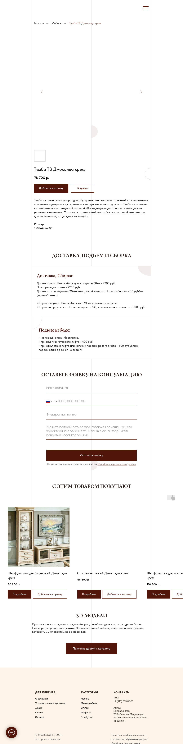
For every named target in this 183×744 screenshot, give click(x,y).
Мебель (56, 23)
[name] (91, 388)
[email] (91, 415)
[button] (82, 188)
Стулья (85, 708)
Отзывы (39, 717)
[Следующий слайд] (141, 92)
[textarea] (91, 431)
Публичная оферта (137, 739)
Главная (39, 23)
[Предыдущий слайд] (42, 92)
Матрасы (86, 712)
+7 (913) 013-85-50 (123, 701)
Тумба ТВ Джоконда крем (85, 23)
